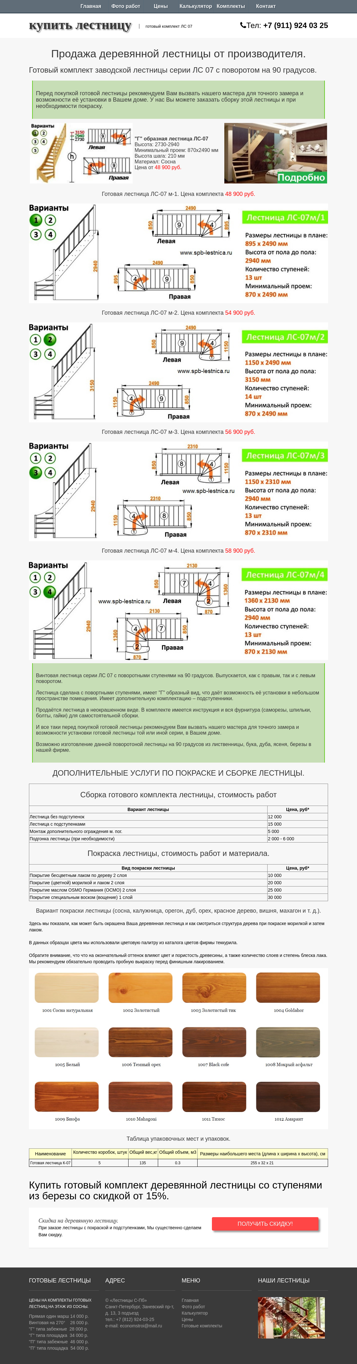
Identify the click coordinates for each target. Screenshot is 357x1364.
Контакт (266, 6)
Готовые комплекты (202, 1325)
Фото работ (125, 6)
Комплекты (231, 6)
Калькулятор (195, 6)
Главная (90, 6)
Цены (161, 6)
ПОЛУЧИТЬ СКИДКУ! (277, 1224)
